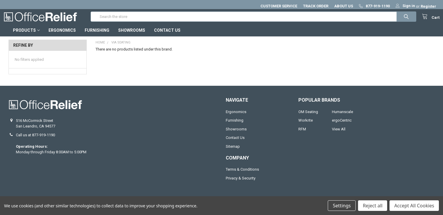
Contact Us (167, 35)
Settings (342, 205)
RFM (302, 134)
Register (428, 6)
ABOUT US (343, 6)
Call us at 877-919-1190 (35, 140)
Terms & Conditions (242, 174)
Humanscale (342, 117)
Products (26, 35)
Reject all (372, 205)
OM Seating (308, 117)
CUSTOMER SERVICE (278, 6)
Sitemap (233, 152)
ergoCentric (342, 125)
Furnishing (97, 35)
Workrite (305, 125)
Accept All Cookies (414, 205)
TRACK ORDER (315, 6)
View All (338, 134)
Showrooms (131, 35)
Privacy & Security (240, 183)
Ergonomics (62, 35)
